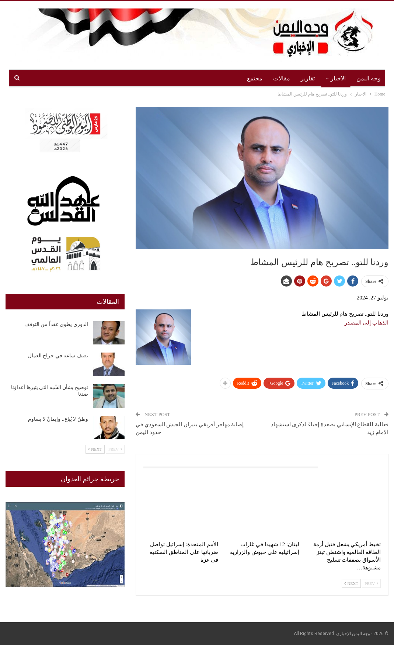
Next (351, 583)
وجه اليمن (368, 78)
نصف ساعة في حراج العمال (58, 355)
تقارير (308, 78)
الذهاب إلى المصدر (367, 323)
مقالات (281, 78)
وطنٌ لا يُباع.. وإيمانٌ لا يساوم (58, 419)
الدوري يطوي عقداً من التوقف (56, 324)
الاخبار (338, 78)
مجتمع (254, 78)
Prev (371, 583)
